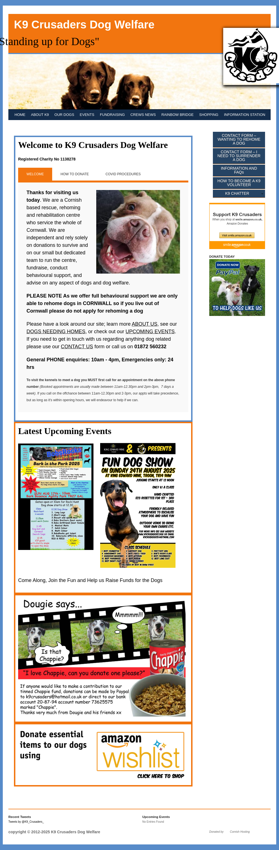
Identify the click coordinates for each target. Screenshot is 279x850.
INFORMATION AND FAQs (239, 170)
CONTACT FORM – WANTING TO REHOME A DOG (239, 139)
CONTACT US (77, 346)
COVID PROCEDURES (123, 174)
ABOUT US (144, 324)
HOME (20, 115)
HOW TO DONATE (75, 174)
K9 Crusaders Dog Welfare (84, 24)
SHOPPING (208, 115)
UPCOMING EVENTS (150, 331)
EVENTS (87, 115)
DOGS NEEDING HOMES (56, 331)
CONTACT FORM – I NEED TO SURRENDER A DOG (238, 156)
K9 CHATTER (237, 193)
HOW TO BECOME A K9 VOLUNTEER (238, 183)
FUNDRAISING (112, 115)
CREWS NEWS (143, 115)
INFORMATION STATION (244, 115)
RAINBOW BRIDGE (177, 115)
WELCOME (35, 174)
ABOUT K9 (40, 115)
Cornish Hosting (240, 831)
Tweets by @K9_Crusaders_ (26, 821)
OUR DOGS (64, 115)
